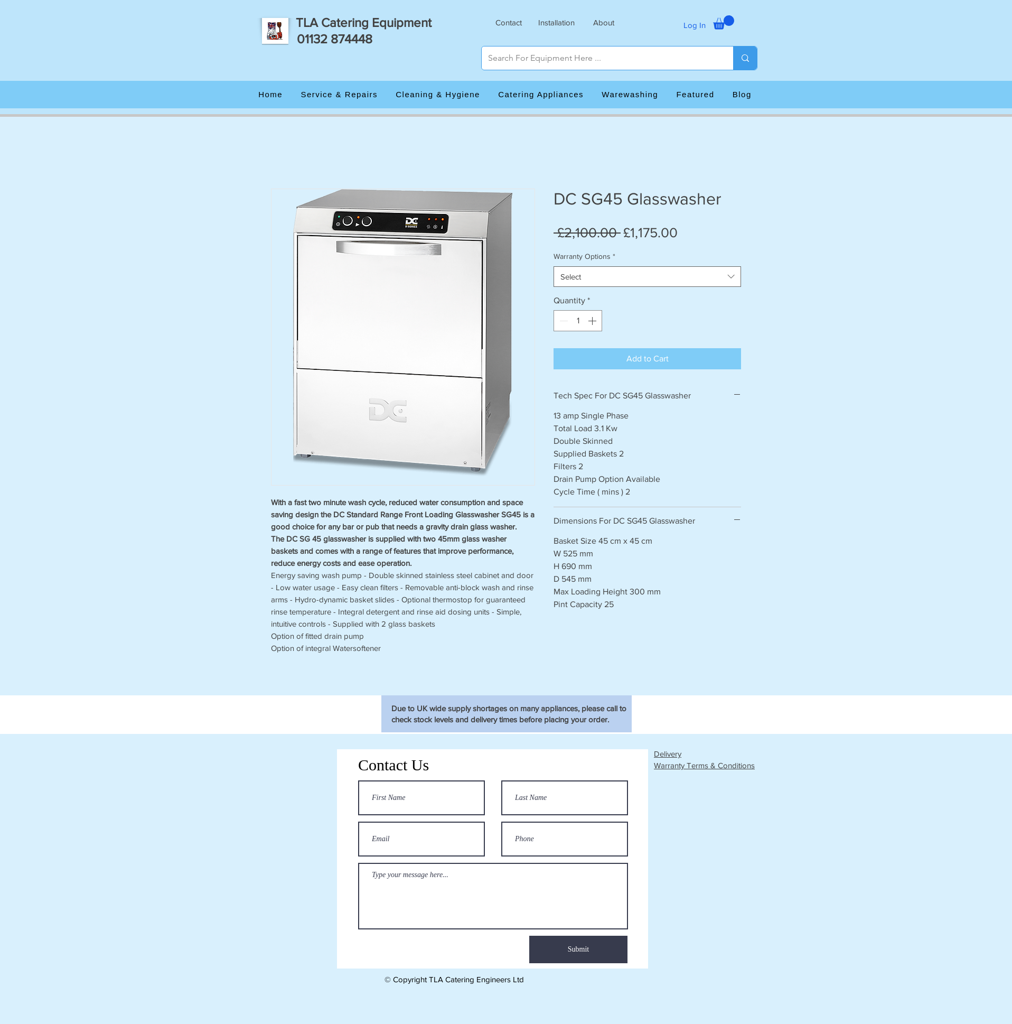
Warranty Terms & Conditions (704, 765)
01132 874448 (334, 39)
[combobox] (647, 276)
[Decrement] (562, 321)
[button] (508, 22)
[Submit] (578, 949)
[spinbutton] (578, 321)
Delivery (667, 753)
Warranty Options (584, 256)
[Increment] (593, 321)
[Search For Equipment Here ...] (599, 58)
